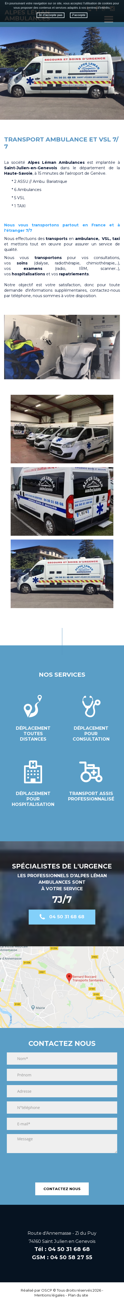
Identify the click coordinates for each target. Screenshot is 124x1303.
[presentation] (48, 1165)
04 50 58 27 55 (71, 1257)
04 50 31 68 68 (66, 916)
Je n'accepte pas (51, 15)
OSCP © (48, 1290)
